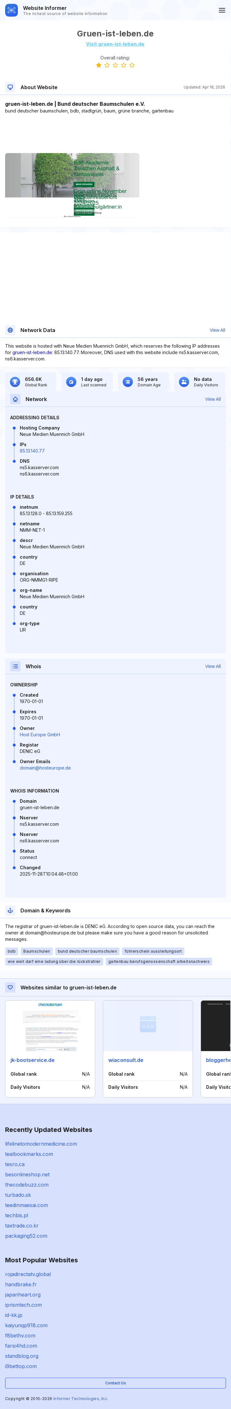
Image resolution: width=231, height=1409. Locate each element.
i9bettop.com (21, 1366)
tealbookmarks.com (29, 1154)
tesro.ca (15, 1164)
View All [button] (217, 330)
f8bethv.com (20, 1335)
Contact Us (115, 1383)
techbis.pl (16, 1215)
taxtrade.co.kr (22, 1225)
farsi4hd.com (21, 1346)
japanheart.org (23, 1294)
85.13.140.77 (32, 450)
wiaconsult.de (125, 1060)
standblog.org (21, 1356)
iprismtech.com (23, 1305)
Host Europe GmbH (40, 734)
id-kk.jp (13, 1315)
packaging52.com (26, 1236)
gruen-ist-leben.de (32, 352)
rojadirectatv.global (28, 1274)
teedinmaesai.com (26, 1205)
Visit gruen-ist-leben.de (115, 44)
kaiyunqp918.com (26, 1325)
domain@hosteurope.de (45, 767)
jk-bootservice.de (33, 1060)
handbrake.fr (21, 1284)
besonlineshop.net (27, 1174)
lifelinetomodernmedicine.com (41, 1144)
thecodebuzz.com (27, 1184)
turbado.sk (18, 1195)
